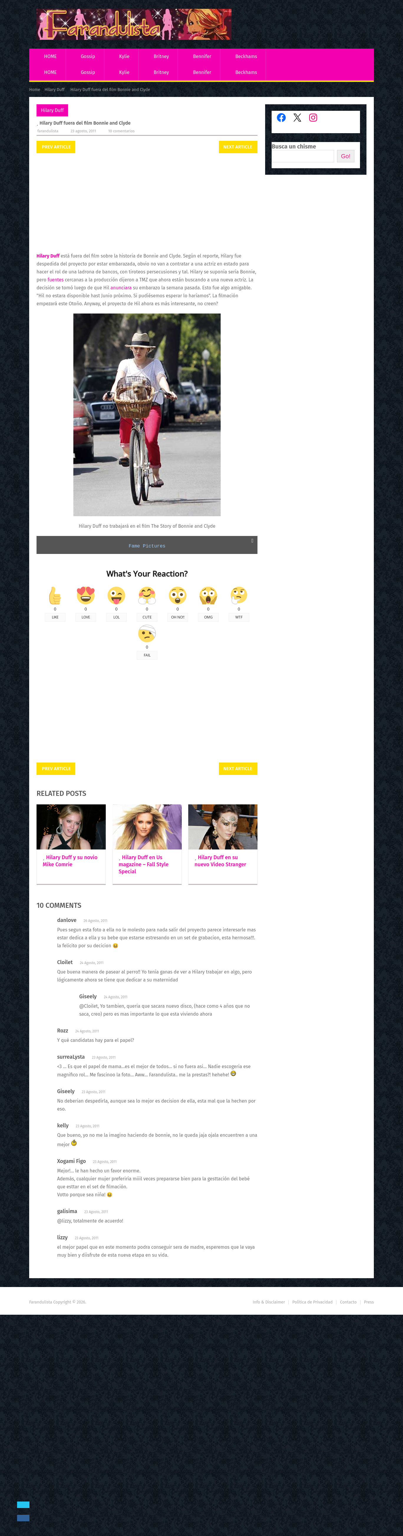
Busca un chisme (294, 146)
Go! (345, 156)
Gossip (88, 56)
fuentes (56, 280)
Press (369, 1302)
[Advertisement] (147, 203)
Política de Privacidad (312, 1302)
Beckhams (246, 56)
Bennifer (202, 56)
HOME (50, 56)
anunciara (121, 288)
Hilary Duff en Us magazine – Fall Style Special (144, 864)
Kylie (124, 56)
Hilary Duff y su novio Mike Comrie (70, 861)
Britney (161, 56)
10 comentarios (121, 131)
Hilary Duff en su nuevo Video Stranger (220, 861)
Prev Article (56, 147)
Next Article (237, 147)
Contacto (348, 1302)
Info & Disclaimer (269, 1302)
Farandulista (47, 131)
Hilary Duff (52, 110)
